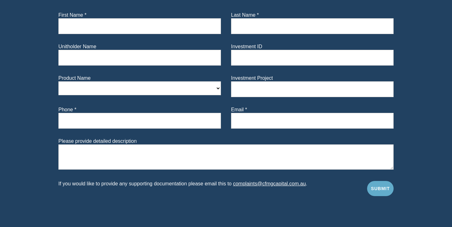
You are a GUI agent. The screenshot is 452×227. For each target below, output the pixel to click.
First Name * (72, 15)
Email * (239, 109)
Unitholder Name (77, 46)
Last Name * (245, 15)
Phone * (67, 109)
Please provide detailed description (97, 141)
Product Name (74, 78)
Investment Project (252, 78)
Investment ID (246, 46)
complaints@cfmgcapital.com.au (269, 183)
